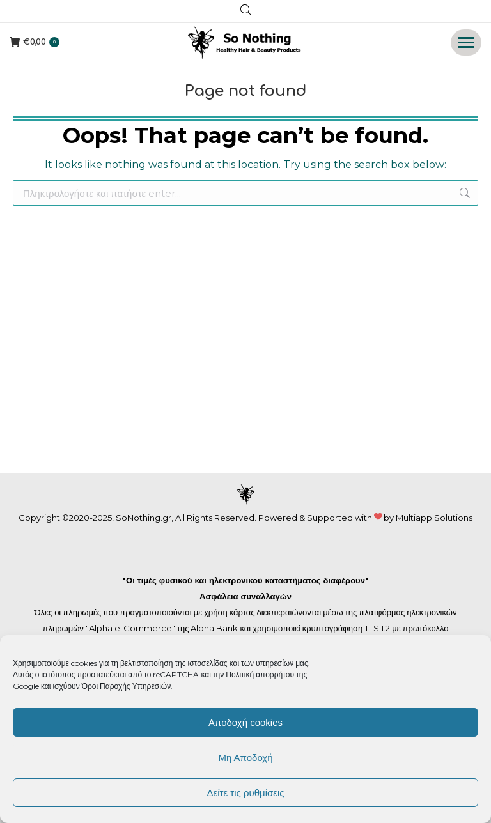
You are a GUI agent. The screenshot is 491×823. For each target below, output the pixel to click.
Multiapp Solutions (434, 517)
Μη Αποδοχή (245, 757)
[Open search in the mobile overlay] (245, 11)
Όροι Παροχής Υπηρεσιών (126, 686)
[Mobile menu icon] (466, 42)
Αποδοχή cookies (245, 722)
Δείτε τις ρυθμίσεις (245, 792)
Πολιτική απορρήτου (261, 674)
